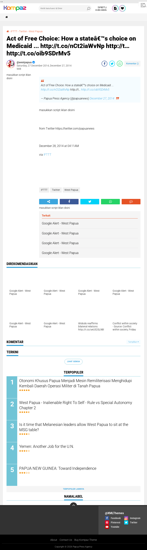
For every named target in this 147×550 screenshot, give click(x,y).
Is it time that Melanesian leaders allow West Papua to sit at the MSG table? (73, 427)
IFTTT (14, 31)
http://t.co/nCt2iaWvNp (55, 89)
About (53, 539)
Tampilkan (133, 342)
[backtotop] (73, 506)
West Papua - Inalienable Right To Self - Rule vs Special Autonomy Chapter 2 (75, 405)
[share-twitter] (112, 63)
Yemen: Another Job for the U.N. (46, 446)
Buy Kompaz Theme (85, 539)
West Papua (36, 31)
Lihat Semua (73, 361)
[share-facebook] (104, 63)
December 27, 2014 (102, 98)
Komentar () (132, 63)
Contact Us (66, 539)
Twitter (23, 31)
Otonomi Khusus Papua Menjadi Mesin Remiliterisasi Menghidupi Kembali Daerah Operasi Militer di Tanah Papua (75, 383)
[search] (65, 8)
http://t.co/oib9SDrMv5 (95, 89)
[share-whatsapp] (120, 63)
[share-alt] (48, 201)
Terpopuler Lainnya (73, 489)
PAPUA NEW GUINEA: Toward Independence (57, 468)
